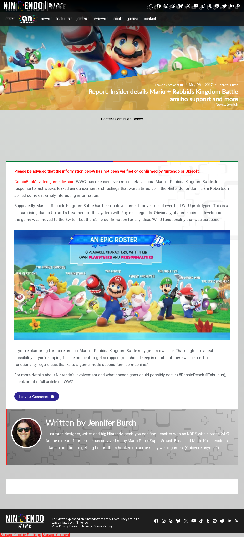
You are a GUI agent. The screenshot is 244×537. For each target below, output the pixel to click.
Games (132, 18)
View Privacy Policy (64, 526)
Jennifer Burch (227, 85)
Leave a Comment (166, 85)
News (45, 18)
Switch (232, 104)
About (116, 18)
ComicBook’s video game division (44, 181)
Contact (150, 18)
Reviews (99, 18)
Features (63, 18)
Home (8, 18)
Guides (81, 18)
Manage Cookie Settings (99, 526)
